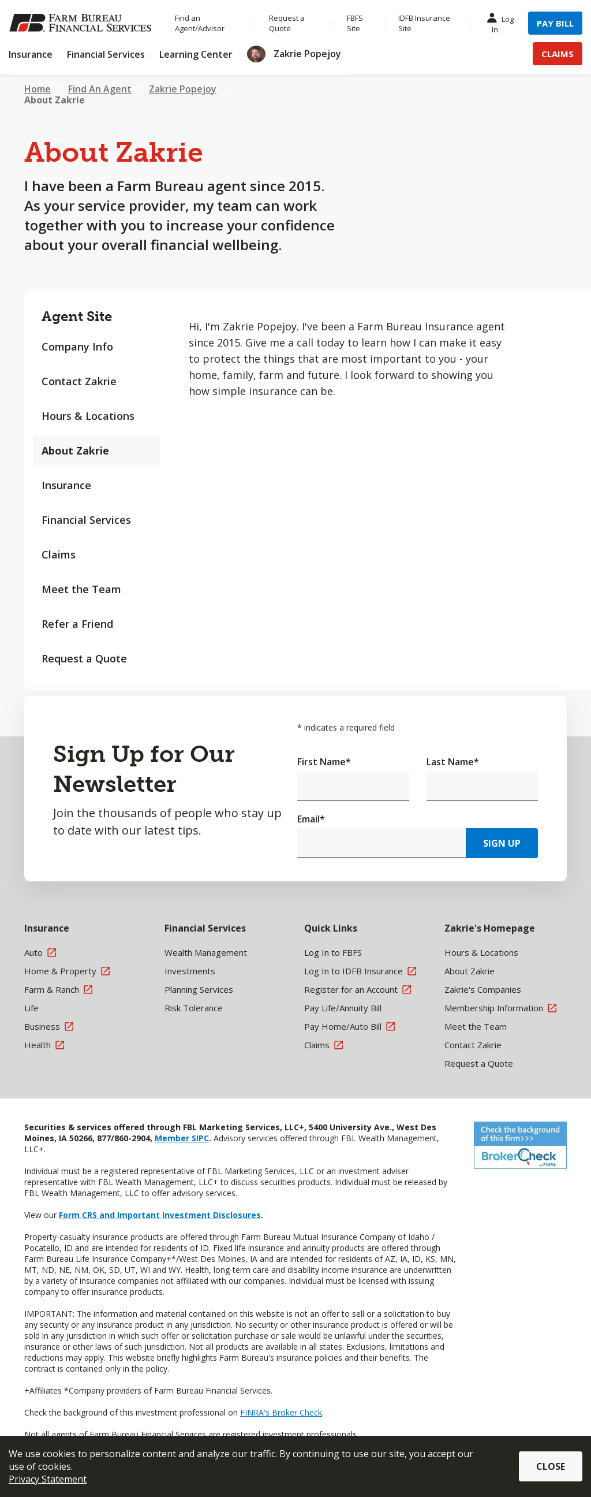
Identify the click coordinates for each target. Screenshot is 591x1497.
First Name (324, 761)
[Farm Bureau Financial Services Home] (80, 23)
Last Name (453, 761)
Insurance (66, 485)
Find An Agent (100, 89)
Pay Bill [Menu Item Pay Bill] (555, 23)
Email (311, 819)
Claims (59, 554)
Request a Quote (84, 658)
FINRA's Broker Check (281, 1412)
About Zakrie (75, 450)
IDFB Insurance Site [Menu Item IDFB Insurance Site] (424, 23)
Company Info (77, 346)
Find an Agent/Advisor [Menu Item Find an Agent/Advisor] (200, 23)
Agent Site (77, 316)
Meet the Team (81, 589)
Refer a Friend (77, 624)
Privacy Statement (48, 1479)
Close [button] (550, 1466)
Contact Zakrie (79, 381)
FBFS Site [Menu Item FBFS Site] (355, 23)
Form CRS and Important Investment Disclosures (160, 1214)
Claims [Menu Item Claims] (557, 53)
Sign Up (502, 843)
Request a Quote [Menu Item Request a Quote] (287, 23)
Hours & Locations (88, 416)
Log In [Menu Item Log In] (503, 24)
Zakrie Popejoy (182, 89)
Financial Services (86, 520)
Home (37, 89)
